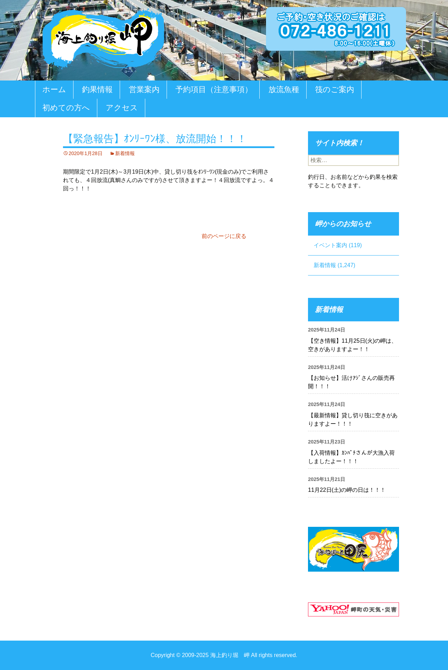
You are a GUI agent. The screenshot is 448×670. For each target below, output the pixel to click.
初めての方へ (66, 107)
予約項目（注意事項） (213, 89)
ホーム (54, 89)
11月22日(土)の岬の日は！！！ (347, 490)
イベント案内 (330, 245)
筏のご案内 (334, 89)
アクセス (122, 107)
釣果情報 (97, 89)
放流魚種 (283, 89)
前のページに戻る (224, 236)
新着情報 (125, 153)
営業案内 (144, 89)
